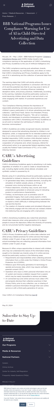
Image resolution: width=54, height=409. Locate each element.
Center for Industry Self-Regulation (15, 371)
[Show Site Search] (51, 5)
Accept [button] (23, 404)
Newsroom (31, 13)
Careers (5, 363)
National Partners (10, 357)
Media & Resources (16, 13)
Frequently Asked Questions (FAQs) (15, 375)
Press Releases (8, 16)
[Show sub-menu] (50, 345)
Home (4, 13)
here (33, 295)
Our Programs (9, 345)
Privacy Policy (34, 395)
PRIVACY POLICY (8, 382)
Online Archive (7, 367)
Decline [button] (31, 404)
